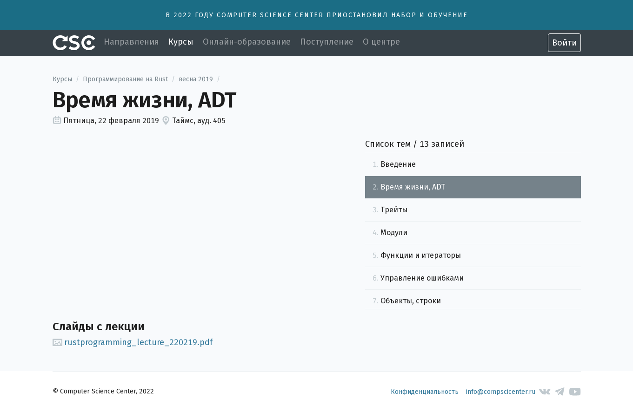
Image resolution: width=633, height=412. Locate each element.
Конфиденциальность (425, 392)
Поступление (326, 42)
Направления (131, 42)
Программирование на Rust (125, 79)
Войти (564, 43)
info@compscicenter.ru (500, 392)
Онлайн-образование (247, 42)
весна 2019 (196, 79)
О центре (381, 42)
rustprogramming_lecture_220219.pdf (133, 342)
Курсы (180, 42)
